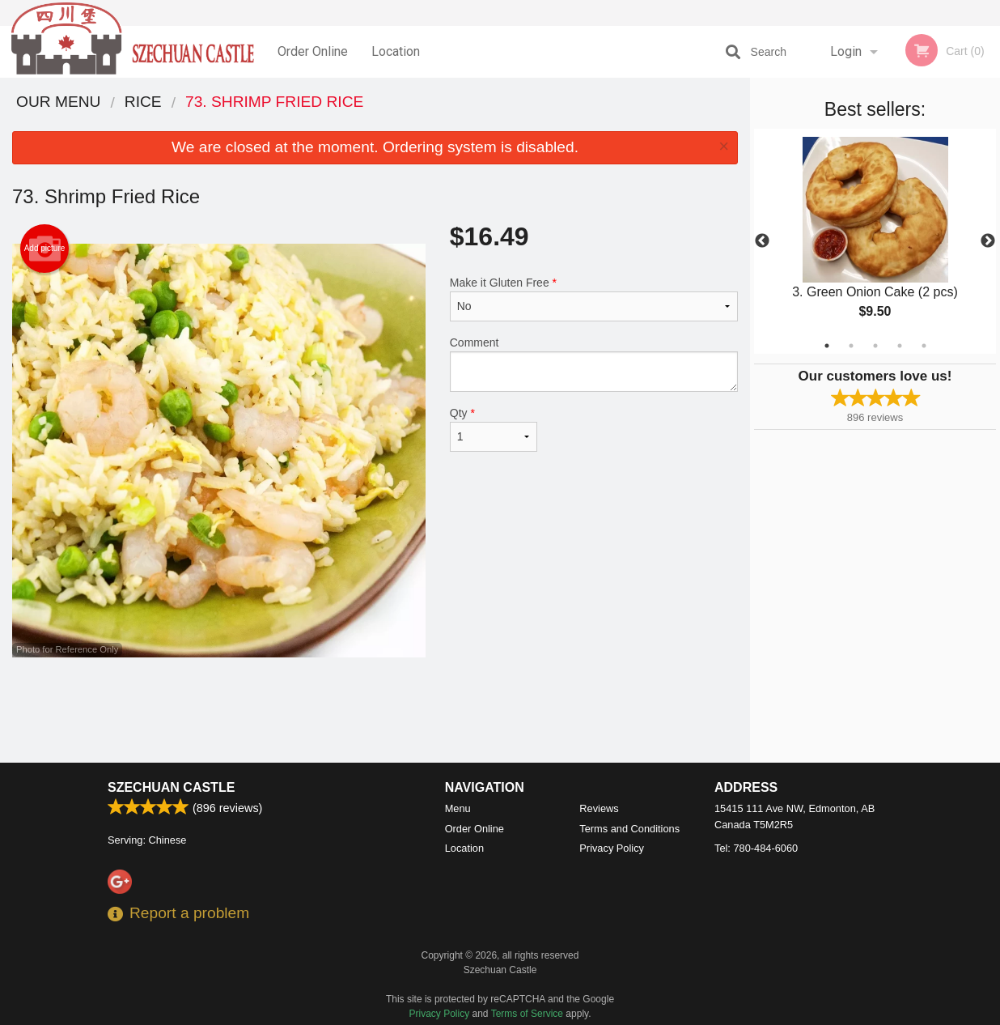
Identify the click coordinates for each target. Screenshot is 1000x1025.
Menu (458, 808)
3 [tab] (875, 346)
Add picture (45, 248)
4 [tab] (900, 346)
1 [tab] (827, 346)
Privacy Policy (611, 848)
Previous (762, 241)
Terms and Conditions (629, 829)
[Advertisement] (375, 710)
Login (846, 51)
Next (988, 241)
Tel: (756, 848)
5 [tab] (924, 346)
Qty (493, 429)
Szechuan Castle (171, 787)
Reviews (598, 808)
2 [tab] (851, 346)
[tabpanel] (875, 241)
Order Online (313, 51)
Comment (594, 364)
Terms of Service (527, 1013)
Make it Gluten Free (594, 298)
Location (395, 51)
